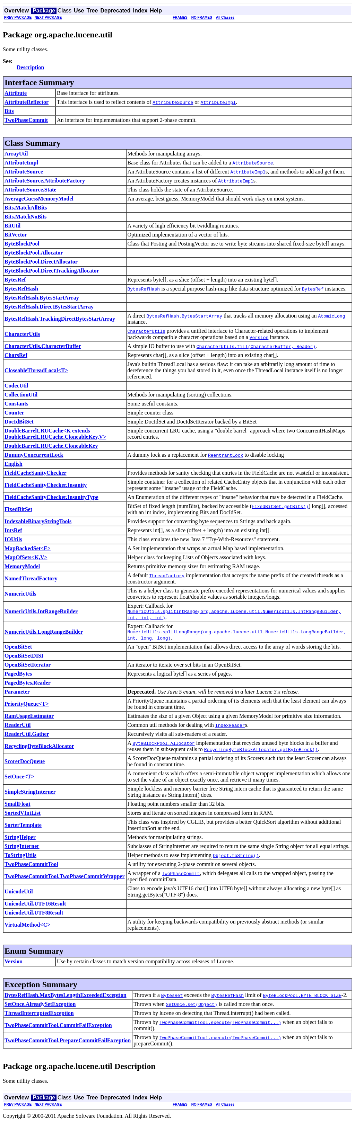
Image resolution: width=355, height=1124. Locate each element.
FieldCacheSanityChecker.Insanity (46, 485)
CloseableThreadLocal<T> (36, 370)
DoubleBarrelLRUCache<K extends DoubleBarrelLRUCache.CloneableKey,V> (55, 434)
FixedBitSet (18, 509)
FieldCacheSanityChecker (36, 473)
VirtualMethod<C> (27, 927)
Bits (9, 111)
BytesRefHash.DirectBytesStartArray (49, 307)
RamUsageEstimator (29, 718)
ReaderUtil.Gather (27, 736)
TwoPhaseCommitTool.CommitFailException (58, 1027)
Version (14, 963)
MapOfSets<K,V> (26, 557)
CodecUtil (16, 386)
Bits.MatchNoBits (25, 217)
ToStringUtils (20, 857)
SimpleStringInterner (30, 794)
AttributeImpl (21, 163)
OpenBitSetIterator (28, 667)
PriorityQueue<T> (27, 706)
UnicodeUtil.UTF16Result (35, 906)
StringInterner (22, 848)
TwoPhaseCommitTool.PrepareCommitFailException (68, 1042)
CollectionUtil (21, 395)
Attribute (16, 93)
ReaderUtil (18, 727)
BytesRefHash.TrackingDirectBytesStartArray (60, 319)
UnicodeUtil (19, 893)
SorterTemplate (23, 827)
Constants (16, 404)
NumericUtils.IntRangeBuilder (41, 612)
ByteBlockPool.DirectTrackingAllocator (52, 271)
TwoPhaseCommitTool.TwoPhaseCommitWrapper (65, 878)
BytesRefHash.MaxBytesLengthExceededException (66, 997)
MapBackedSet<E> (28, 548)
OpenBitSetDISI (24, 658)
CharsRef (16, 355)
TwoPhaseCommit (26, 120)
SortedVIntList (23, 815)
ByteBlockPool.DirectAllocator (41, 262)
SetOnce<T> (19, 779)
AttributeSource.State (30, 190)
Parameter (17, 694)
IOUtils (13, 539)
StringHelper (20, 839)
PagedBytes (18, 676)
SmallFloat (18, 806)
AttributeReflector (27, 102)
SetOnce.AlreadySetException (40, 1006)
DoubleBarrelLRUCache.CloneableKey (51, 446)
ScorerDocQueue (25, 763)
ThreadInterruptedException (39, 1015)
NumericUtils (20, 594)
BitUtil (12, 226)
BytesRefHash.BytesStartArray (42, 298)
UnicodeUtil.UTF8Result (34, 915)
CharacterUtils (22, 334)
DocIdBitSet (19, 422)
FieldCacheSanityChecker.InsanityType (51, 497)
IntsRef (13, 530)
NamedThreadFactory (31, 578)
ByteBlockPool (22, 244)
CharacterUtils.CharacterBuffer (43, 346)
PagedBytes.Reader (28, 685)
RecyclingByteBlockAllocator (39, 748)
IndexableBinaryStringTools (38, 521)
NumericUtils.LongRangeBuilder (44, 633)
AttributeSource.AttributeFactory (45, 181)
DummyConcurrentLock (34, 455)
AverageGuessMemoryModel (39, 199)
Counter (14, 413)
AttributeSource (24, 172)
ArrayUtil (16, 154)
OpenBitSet (18, 649)
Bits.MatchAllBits (26, 208)
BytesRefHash (21, 289)
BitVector (16, 235)
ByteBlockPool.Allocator (34, 253)
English (14, 464)
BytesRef (15, 280)
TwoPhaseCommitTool (31, 866)
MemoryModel (22, 566)
